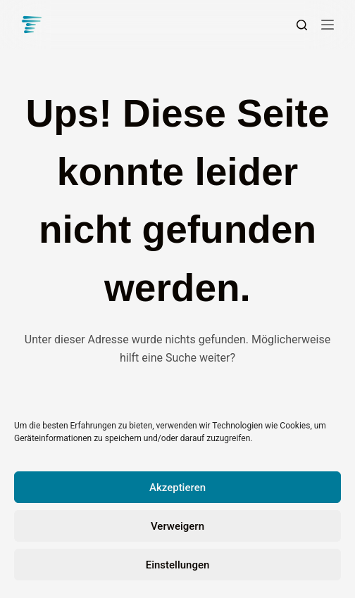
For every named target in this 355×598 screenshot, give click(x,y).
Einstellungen (178, 565)
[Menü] (327, 24)
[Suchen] (302, 25)
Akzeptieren (177, 487)
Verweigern (177, 526)
